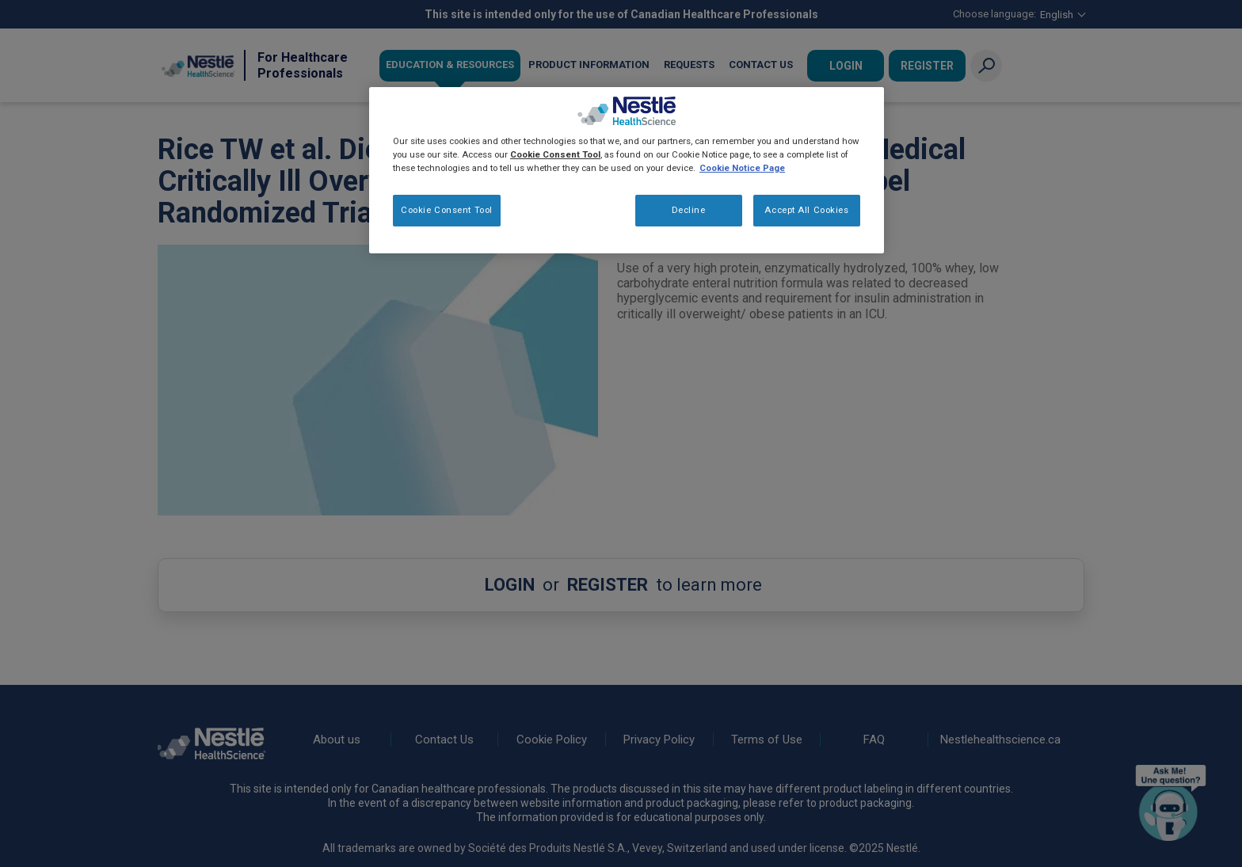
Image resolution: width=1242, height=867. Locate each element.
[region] (626, 170)
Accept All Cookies (806, 209)
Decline (689, 209)
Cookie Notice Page (742, 167)
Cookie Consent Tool (447, 209)
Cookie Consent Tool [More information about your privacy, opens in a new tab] (555, 154)
